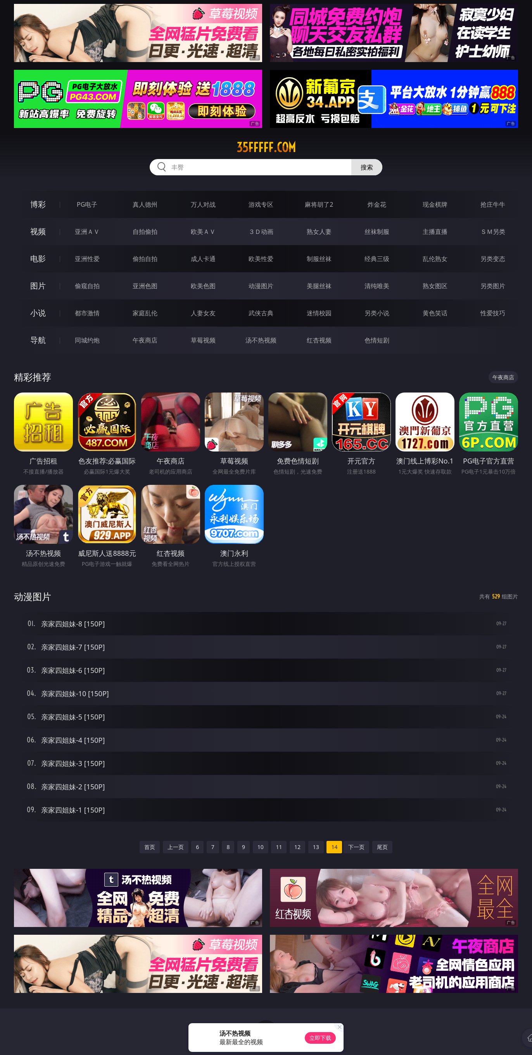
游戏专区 (261, 204)
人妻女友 (203, 313)
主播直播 (435, 231)
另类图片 (492, 286)
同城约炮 (87, 340)
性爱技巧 (492, 313)
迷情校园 (319, 313)
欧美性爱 (261, 258)
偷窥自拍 (87, 286)
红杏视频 (319, 340)
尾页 (382, 847)
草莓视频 (203, 340)
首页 (149, 847)
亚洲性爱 (87, 258)
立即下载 (320, 1037)
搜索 (367, 167)
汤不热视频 (260, 340)
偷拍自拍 (145, 258)
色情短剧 (376, 340)
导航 (38, 340)
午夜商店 (145, 340)
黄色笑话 (435, 313)
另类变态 (492, 258)
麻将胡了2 (319, 204)
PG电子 (87, 204)
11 (279, 847)
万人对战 (203, 204)
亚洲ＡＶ (87, 231)
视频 (38, 231)
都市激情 (87, 313)
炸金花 (377, 204)
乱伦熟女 (435, 258)
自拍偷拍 (145, 231)
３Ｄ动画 (261, 231)
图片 (38, 285)
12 (297, 847)
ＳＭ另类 (492, 231)
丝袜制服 (376, 231)
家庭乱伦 (145, 313)
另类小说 (376, 313)
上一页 (176, 847)
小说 (38, 313)
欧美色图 (203, 286)
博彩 (38, 204)
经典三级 (376, 258)
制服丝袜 (319, 258)
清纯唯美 (376, 286)
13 (316, 847)
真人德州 (145, 204)
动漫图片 (261, 286)
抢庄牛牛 (492, 204)
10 (260, 847)
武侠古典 (261, 313)
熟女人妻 (319, 231)
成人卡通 (203, 258)
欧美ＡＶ (203, 231)
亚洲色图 (145, 286)
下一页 (356, 847)
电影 (38, 258)
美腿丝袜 (319, 286)
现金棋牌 (435, 204)
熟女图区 (435, 286)
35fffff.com (266, 147)
